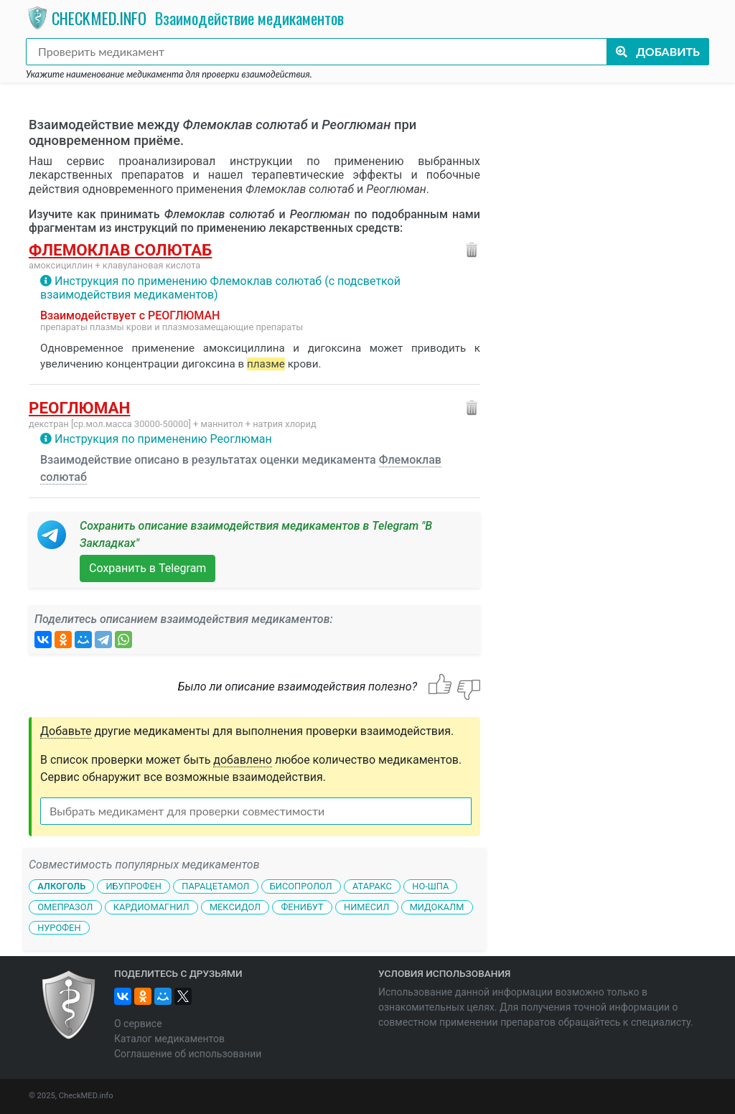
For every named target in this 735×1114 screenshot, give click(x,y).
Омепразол (65, 907)
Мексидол (235, 907)
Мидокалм (437, 907)
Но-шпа (430, 886)
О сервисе (138, 1023)
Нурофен (58, 927)
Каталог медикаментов (169, 1038)
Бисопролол (301, 886)
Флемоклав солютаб (120, 249)
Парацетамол (215, 886)
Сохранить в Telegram (147, 568)
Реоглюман (79, 407)
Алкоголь (61, 886)
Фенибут (302, 907)
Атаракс (372, 886)
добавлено (242, 760)
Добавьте (66, 731)
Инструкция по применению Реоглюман (163, 439)
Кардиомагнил (151, 907)
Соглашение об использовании (187, 1053)
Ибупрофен (133, 886)
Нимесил (366, 907)
